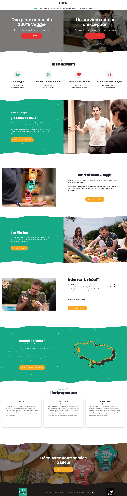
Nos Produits (44, 8)
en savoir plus (19, 248)
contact (92, 8)
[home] (63, 3)
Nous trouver (82, 8)
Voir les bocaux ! (77, 308)
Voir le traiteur (95, 36)
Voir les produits (31, 36)
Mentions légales (59, 492)
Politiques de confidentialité (75, 492)
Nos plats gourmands (22, 140)
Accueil (35, 8)
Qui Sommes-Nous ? (69, 8)
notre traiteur (63, 469)
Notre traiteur (56, 8)
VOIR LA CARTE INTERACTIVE (32, 367)
